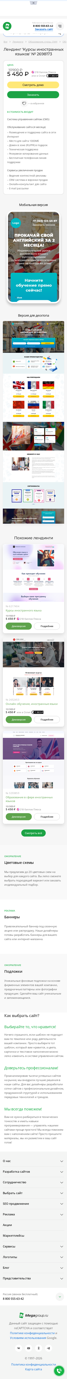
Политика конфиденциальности (33, 1364)
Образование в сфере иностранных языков (29, 799)
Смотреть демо (33, 85)
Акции (7, 1225)
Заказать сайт (44, 29)
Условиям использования (28, 1338)
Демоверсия (19, 626)
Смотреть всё (33, 833)
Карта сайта (33, 1369)
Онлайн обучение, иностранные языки (32, 704)
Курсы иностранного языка (23, 610)
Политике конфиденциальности (32, 1333)
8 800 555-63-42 (43, 25)
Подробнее (47, 626)
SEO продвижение (16, 1204)
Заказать (33, 94)
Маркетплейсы (13, 1236)
